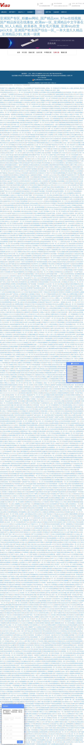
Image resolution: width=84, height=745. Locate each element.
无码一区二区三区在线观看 (25, 209)
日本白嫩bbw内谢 (76, 134)
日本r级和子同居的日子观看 (76, 728)
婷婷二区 (25, 395)
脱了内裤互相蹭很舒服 (66, 288)
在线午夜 (27, 292)
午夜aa (11, 155)
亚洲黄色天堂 (60, 471)
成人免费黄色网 (72, 225)
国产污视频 (56, 229)
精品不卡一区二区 (76, 655)
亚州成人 (76, 219)
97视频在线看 (15, 350)
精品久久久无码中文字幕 (77, 598)
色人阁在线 (26, 270)
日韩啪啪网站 (28, 255)
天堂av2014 (78, 332)
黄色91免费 (12, 475)
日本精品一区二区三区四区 (24, 659)
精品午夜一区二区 (64, 151)
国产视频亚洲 (23, 570)
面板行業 (31, 52)
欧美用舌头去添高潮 (6, 328)
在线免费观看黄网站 (22, 199)
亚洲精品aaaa (47, 607)
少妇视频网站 (70, 193)
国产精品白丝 (51, 506)
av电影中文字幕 (78, 479)
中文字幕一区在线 (44, 151)
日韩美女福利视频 (68, 455)
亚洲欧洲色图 (42, 431)
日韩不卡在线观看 (15, 506)
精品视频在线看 (31, 496)
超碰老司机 (7, 201)
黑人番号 (54, 477)
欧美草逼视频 (7, 673)
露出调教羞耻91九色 (57, 532)
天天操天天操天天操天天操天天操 (70, 247)
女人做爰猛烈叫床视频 (34, 175)
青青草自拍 (7, 124)
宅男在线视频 (5, 288)
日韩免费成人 (45, 379)
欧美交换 (34, 356)
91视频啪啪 (77, 485)
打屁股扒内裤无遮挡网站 (49, 358)
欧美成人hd (23, 542)
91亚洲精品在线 (8, 613)
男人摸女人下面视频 (39, 100)
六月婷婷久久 (56, 607)
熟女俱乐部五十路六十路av (67, 209)
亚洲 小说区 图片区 (43, 429)
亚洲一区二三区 (62, 201)
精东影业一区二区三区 (19, 132)
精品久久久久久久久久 (76, 326)
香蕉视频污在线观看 (65, 687)
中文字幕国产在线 (52, 122)
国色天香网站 (76, 231)
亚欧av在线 (70, 391)
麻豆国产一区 (42, 199)
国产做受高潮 (15, 189)
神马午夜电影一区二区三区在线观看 (67, 155)
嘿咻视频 (61, 429)
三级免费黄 (58, 699)
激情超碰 (3, 128)
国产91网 (56, 439)
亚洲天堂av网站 (44, 613)
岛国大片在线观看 (5, 272)
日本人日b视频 (72, 356)
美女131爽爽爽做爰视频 (71, 161)
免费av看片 (70, 447)
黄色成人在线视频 (32, 245)
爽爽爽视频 (67, 346)
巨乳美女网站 (13, 288)
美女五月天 (28, 558)
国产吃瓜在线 (46, 96)
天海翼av (48, 148)
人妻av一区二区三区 (38, 318)
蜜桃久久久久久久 (47, 298)
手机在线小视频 (42, 641)
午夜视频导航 (76, 350)
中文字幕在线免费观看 (65, 407)
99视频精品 (41, 251)
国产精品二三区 (20, 108)
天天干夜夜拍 (9, 594)
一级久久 (18, 310)
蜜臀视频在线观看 (39, 504)
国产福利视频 (53, 181)
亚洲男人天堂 (79, 717)
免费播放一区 (24, 187)
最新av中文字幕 (42, 635)
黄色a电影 (53, 393)
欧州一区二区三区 (37, 619)
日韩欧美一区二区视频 (41, 320)
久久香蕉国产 (19, 485)
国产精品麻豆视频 (58, 467)
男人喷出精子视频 (71, 173)
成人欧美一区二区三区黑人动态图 (63, 387)
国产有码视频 (25, 399)
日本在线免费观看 (24, 724)
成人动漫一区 (51, 740)
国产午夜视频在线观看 (53, 199)
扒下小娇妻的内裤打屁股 (37, 130)
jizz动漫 (2, 592)
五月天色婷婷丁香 (47, 590)
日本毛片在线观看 (58, 338)
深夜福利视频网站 (43, 342)
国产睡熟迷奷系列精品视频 (36, 134)
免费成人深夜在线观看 (69, 110)
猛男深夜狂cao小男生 (47, 185)
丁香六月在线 (66, 703)
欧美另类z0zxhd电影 (43, 354)
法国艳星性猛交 (9, 219)
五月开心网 (23, 126)
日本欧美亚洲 (27, 441)
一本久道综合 (64, 461)
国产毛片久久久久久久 (15, 693)
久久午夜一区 (68, 471)
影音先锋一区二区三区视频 (24, 421)
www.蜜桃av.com (67, 701)
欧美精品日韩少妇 (52, 304)
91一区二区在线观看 (46, 237)
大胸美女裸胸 (23, 296)
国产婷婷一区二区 (16, 124)
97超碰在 (28, 415)
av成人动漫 (36, 272)
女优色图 (36, 510)
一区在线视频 (6, 245)
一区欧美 (26, 477)
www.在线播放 (48, 94)
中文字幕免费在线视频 (45, 245)
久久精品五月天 (54, 310)
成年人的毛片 (79, 92)
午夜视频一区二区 (52, 520)
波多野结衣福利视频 (47, 467)
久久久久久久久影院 (7, 524)
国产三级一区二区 (58, 231)
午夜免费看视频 (17, 102)
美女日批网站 (37, 590)
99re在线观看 (71, 661)
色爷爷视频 (20, 647)
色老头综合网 (53, 451)
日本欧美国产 (80, 261)
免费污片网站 (74, 165)
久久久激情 (16, 358)
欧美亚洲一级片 (45, 346)
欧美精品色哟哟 (34, 326)
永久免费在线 (42, 494)
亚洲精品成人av (28, 387)
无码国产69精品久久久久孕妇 (58, 502)
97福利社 (44, 530)
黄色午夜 (15, 580)
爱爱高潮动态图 (69, 578)
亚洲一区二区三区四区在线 (74, 146)
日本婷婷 (55, 148)
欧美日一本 (72, 272)
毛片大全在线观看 (78, 286)
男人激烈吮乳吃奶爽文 (66, 138)
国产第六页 (70, 485)
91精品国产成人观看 (71, 290)
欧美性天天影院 (7, 229)
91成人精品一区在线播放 (11, 326)
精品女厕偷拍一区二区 (69, 130)
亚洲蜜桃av (59, 570)
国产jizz (11, 588)
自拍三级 (50, 469)
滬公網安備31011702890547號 (43, 79)
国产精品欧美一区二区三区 (38, 520)
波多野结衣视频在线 (34, 280)
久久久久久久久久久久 (26, 215)
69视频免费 (36, 177)
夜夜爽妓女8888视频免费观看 (26, 298)
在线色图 (2, 415)
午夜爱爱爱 (39, 538)
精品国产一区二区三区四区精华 (49, 98)
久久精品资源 (48, 179)
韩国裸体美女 (20, 312)
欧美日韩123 (4, 413)
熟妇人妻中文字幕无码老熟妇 (44, 409)
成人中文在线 (17, 449)
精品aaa (47, 393)
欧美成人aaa (72, 336)
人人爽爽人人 (12, 151)
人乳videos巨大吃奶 (40, 215)
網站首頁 (4, 12)
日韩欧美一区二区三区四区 (10, 391)
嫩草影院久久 (49, 657)
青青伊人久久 (37, 217)
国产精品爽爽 (69, 318)
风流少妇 (29, 318)
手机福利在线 (45, 621)
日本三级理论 (30, 669)
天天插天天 (42, 326)
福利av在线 (38, 253)
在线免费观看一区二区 (42, 508)
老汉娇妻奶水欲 (22, 417)
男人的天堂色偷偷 (13, 134)
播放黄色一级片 (65, 681)
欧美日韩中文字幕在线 (21, 205)
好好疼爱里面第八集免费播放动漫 (74, 274)
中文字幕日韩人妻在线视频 (61, 544)
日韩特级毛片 (44, 140)
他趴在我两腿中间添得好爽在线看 (21, 675)
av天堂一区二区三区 (44, 330)
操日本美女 (3, 268)
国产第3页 (71, 211)
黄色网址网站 (73, 409)
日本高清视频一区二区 (44, 171)
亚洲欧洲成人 (45, 411)
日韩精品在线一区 (29, 114)
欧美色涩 (66, 427)
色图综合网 (13, 374)
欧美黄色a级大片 (7, 132)
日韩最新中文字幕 (27, 124)
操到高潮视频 (14, 409)
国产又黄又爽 (69, 98)
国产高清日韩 (22, 169)
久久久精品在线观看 (18, 461)
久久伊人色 (52, 352)
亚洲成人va (23, 245)
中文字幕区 (18, 144)
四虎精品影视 (44, 243)
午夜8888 (52, 570)
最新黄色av (36, 221)
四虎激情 (30, 580)
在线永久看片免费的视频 (19, 227)
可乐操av (66, 469)
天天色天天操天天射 (35, 205)
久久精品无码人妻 (78, 253)
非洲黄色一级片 (73, 213)
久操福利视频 (48, 542)
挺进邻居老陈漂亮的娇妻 (12, 542)
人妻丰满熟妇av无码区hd (72, 163)
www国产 (62, 562)
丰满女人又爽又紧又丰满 (8, 312)
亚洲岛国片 (49, 598)
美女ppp (44, 296)
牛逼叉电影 (68, 296)
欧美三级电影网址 (10, 261)
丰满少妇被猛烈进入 (29, 144)
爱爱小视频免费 (66, 619)
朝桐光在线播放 (58, 542)
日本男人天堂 (62, 340)
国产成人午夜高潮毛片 (58, 278)
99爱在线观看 (74, 257)
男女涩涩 (67, 429)
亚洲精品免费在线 (34, 165)
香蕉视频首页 (44, 177)
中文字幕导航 (26, 276)
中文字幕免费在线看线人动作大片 (69, 405)
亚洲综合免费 (10, 679)
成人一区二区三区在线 (14, 469)
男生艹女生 (5, 550)
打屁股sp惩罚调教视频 (14, 584)
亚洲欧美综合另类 (64, 423)
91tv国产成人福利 (18, 302)
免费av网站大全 (38, 124)
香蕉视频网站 (58, 510)
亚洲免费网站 (13, 118)
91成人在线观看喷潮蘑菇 (59, 534)
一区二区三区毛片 (23, 128)
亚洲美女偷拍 (30, 639)
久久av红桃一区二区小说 (52, 284)
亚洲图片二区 (48, 439)
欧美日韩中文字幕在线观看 (73, 467)
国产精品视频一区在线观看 (45, 191)
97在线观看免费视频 (69, 473)
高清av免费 (48, 114)
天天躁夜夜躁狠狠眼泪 (46, 479)
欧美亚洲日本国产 (71, 334)
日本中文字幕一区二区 (33, 157)
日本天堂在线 (76, 169)
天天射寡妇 (74, 633)
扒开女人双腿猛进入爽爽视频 (34, 112)
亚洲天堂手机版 (68, 183)
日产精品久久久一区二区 (36, 524)
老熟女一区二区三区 (33, 132)
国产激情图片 (34, 554)
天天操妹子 (67, 215)
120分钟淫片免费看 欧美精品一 (72, 235)
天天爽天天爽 (55, 687)
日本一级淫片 (75, 358)
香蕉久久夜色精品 (17, 387)
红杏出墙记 (13, 627)
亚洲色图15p (74, 151)
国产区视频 (12, 556)
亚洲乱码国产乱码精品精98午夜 (70, 108)
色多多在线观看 (11, 332)
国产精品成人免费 (63, 504)
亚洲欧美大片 (46, 322)
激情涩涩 (13, 136)
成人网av (62, 318)
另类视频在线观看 (62, 116)
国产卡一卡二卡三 (33, 570)
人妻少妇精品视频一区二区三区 (43, 427)
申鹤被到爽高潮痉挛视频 (24, 439)
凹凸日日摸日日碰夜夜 (35, 116)
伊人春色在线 (30, 679)
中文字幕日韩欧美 (17, 231)
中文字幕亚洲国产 (74, 348)
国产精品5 (43, 308)
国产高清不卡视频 (62, 675)
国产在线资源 (29, 142)
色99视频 (58, 104)
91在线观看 (31, 183)
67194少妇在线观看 (56, 110)
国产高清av (55, 421)
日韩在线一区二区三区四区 (26, 385)
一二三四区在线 (61, 241)
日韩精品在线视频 (43, 282)
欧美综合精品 (74, 709)
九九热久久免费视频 (27, 623)
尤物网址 (44, 217)
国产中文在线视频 (31, 219)
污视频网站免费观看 (51, 340)
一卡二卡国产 (26, 443)
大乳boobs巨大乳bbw (13, 173)
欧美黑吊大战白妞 (69, 132)
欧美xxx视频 (47, 364)
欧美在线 (26, 494)
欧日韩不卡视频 (61, 294)
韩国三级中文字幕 (67, 286)
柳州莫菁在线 (28, 607)
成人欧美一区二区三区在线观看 (49, 159)
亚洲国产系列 (13, 241)
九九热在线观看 (55, 300)
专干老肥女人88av (61, 227)
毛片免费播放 (11, 381)
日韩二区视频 (58, 134)
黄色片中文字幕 (73, 229)
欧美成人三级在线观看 (45, 338)
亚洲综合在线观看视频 (50, 201)
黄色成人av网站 (67, 112)
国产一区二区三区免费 (49, 116)
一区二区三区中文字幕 (11, 138)
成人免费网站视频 (72, 294)
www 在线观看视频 (38, 659)
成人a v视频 (39, 183)
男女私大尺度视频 (50, 203)
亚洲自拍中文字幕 (32, 167)
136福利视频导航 (25, 413)
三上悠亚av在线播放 (44, 675)
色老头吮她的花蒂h (69, 715)
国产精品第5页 (73, 518)
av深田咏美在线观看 (36, 451)
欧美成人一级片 (69, 556)
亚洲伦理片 (62, 126)
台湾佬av (41, 730)
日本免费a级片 (8, 451)
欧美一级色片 (79, 588)
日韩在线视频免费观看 (10, 621)
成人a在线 (80, 159)
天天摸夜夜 (66, 358)
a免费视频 (28, 467)
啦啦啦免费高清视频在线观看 (8, 385)
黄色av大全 (63, 734)
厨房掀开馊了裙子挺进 (68, 496)
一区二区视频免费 (72, 314)
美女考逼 (62, 98)
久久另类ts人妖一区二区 (23, 340)
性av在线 (3, 290)
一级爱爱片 (58, 554)
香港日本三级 (57, 286)
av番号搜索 (49, 274)
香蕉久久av (66, 554)
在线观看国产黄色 (72, 280)
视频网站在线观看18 (20, 157)
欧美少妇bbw (45, 558)
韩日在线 (7, 350)
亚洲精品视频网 (13, 346)
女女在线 (44, 316)
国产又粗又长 (36, 467)
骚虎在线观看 (59, 395)
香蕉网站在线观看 (49, 239)
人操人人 (35, 278)
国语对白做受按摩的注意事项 (53, 130)
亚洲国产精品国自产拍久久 (72, 419)
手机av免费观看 (41, 720)
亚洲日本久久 (24, 314)
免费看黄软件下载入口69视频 (28, 431)
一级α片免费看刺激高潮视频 (62, 124)
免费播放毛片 (18, 427)
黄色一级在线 (58, 715)
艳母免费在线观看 (30, 136)
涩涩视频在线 (58, 272)
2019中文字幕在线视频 (26, 350)
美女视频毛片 (47, 663)
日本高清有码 (54, 429)
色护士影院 (40, 576)
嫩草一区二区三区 (7, 193)
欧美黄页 (16, 532)
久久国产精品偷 (46, 514)
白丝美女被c (72, 116)
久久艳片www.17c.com (69, 611)
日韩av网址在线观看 (34, 602)
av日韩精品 (76, 237)
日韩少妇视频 (10, 207)
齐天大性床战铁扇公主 (55, 693)
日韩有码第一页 (74, 506)
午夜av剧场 (60, 203)
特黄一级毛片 (69, 312)
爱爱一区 (29, 177)
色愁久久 (38, 298)
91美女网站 (49, 463)
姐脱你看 (50, 316)
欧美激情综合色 (26, 266)
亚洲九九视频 (51, 215)
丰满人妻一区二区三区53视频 (26, 197)
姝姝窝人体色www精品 (32, 203)
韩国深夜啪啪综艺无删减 (65, 366)
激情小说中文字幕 (28, 153)
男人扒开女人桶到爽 (44, 314)
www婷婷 (65, 272)
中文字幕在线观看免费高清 (71, 570)
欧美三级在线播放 (74, 320)
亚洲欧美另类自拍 (62, 276)
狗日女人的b (55, 562)
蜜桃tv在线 (36, 257)
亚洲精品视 (73, 536)
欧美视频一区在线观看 (52, 153)
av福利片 (21, 389)
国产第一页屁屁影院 (67, 524)
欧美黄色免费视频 (54, 498)
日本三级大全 (39, 94)
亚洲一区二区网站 (72, 241)
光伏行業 (39, 52)
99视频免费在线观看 (7, 336)
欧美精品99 (31, 227)
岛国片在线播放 (51, 494)
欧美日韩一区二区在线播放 (54, 455)
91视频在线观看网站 (34, 683)
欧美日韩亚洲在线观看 (67, 171)
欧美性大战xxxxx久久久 (32, 613)
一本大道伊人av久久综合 (49, 175)
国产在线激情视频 (51, 268)
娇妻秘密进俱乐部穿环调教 (36, 542)
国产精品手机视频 (39, 550)
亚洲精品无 (67, 338)
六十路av (54, 514)
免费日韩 (29, 405)
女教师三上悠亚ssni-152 (29, 687)
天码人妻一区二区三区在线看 (49, 157)
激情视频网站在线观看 (30, 459)
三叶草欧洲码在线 (35, 724)
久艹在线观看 (10, 94)
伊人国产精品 (26, 140)
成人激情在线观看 (73, 201)
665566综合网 (68, 219)
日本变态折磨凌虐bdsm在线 (66, 342)
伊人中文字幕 (76, 520)
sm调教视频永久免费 (6, 465)
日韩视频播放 (64, 229)
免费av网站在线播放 (31, 713)
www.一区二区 (61, 711)
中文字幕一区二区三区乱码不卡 (67, 144)
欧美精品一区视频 (24, 536)
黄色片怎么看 (14, 526)
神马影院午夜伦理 (12, 570)
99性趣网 (43, 639)
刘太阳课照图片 (26, 449)
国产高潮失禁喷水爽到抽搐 (62, 552)
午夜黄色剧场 (57, 112)
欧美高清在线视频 (63, 362)
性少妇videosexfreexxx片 (52, 207)
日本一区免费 (30, 148)
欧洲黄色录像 (69, 403)
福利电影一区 (34, 693)
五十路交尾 (22, 138)
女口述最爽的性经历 (73, 453)
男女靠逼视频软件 (78, 411)
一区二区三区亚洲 (40, 475)
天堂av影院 (50, 540)
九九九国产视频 (48, 112)
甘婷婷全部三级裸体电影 (61, 546)
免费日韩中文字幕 (26, 185)
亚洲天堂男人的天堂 (40, 518)
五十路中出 (42, 625)
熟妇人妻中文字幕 (43, 189)
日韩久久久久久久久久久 (32, 108)
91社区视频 (42, 92)
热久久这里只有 (62, 451)
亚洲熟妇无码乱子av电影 (60, 568)
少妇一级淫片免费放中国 (57, 403)
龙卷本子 (80, 625)
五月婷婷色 (66, 308)
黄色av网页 (43, 257)
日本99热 (45, 572)
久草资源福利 (25, 173)
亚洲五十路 (63, 118)
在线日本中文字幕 (54, 508)
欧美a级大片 (46, 615)
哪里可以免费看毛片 (54, 681)
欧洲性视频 (80, 334)
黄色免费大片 (42, 169)
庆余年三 (11, 278)
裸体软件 (70, 502)
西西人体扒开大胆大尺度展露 (50, 138)
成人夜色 (16, 566)
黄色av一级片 (14, 641)
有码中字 (40, 179)
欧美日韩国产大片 (43, 102)
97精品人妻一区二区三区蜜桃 (52, 695)
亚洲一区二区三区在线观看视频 (53, 161)
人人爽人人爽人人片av (67, 330)
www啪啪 (16, 243)
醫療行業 (65, 52)
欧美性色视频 (73, 106)
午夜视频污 (54, 126)
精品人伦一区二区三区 (76, 282)
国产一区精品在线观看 (35, 489)
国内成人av (32, 657)
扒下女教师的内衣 (29, 96)
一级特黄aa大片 (25, 479)
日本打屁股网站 (33, 625)
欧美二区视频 (72, 205)
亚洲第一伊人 (10, 140)
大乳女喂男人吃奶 (73, 136)
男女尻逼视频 (46, 163)
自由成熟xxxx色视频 (72, 572)
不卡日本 (63, 663)
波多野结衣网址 (12, 169)
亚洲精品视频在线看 (7, 500)
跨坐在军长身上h (70, 94)
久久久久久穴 (20, 534)
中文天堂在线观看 (48, 489)
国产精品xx (20, 558)
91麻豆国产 (15, 229)
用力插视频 (35, 92)
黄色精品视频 (11, 435)
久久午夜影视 (45, 502)
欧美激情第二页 (69, 92)
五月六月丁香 (23, 134)
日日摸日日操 (65, 257)
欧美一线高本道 (41, 136)
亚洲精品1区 (52, 132)
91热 (58, 259)
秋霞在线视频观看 (64, 197)
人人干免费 (59, 558)
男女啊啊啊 (65, 580)
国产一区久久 (60, 219)
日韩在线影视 (4, 92)
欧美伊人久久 (13, 92)
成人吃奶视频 (22, 445)
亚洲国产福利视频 (31, 169)
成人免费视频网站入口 (55, 140)
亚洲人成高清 (51, 296)
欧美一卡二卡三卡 (66, 350)
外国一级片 (74, 385)
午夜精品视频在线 (77, 266)
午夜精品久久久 (62, 689)
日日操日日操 (22, 288)
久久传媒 (42, 463)
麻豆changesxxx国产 (61, 225)
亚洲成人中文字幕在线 (18, 104)
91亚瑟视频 (61, 520)
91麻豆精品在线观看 (6, 255)
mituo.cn (53, 83)
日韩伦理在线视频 (65, 421)
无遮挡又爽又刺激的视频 (21, 155)
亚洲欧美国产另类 (18, 255)
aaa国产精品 (48, 407)
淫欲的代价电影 (61, 261)
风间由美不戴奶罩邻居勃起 (67, 221)
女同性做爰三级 (12, 657)
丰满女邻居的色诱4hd (71, 613)
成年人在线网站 (49, 134)
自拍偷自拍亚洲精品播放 (68, 639)
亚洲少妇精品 (67, 647)
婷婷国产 (24, 167)
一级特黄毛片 (36, 558)
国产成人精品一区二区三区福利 (13, 625)
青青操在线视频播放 (6, 358)
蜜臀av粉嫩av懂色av (27, 433)
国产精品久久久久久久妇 (17, 213)
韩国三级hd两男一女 (68, 465)
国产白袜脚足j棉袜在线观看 (17, 550)
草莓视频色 (28, 374)
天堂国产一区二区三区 (40, 122)
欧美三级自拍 (67, 487)
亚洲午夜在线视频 (69, 239)
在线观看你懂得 (12, 197)
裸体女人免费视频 (11, 376)
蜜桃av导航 (25, 600)
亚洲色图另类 (23, 282)
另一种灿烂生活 (58, 443)
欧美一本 (34, 675)
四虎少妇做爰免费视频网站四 (55, 92)
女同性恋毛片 (15, 215)
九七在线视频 (79, 171)
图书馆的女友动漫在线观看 (70, 120)
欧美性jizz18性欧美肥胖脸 (55, 627)
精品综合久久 (35, 479)
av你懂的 (60, 584)
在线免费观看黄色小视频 (60, 409)
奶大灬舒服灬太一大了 (9, 467)
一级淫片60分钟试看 (68, 526)
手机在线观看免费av (32, 425)
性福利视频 (43, 223)
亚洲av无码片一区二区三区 (14, 153)
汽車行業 (57, 52)
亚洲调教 (50, 223)
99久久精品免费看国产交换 (30, 492)
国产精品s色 (40, 334)
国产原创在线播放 (20, 161)
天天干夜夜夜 (64, 106)
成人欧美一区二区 (71, 302)
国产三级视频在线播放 (63, 459)
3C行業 (23, 52)
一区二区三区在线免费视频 (68, 300)
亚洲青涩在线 (20, 556)
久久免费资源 (11, 370)
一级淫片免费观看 (23, 165)
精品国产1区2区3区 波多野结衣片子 (58, 217)
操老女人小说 (9, 221)
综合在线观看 (35, 536)
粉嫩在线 (22, 233)
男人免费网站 (36, 617)
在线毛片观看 (78, 98)
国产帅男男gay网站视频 (49, 276)
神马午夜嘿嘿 (49, 730)
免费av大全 (43, 312)
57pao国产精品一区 (52, 213)
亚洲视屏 (25, 625)
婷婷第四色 (75, 487)
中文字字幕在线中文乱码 (37, 128)
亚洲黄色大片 (62, 189)
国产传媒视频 (53, 102)
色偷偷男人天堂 (26, 310)
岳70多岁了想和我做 (69, 443)
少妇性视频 (23, 257)
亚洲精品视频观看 (20, 219)
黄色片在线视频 (40, 227)
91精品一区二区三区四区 (59, 280)
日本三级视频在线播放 (21, 379)
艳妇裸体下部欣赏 (42, 348)
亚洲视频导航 (67, 693)
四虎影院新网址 (23, 576)
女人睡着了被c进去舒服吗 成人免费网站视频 (48, 701)
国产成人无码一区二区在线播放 (33, 383)
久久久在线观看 (11, 235)
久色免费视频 (59, 239)
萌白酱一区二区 (39, 586)
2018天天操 (11, 340)
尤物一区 (18, 368)
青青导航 (38, 705)
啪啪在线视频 (20, 203)
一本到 (45, 584)
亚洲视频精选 (31, 722)
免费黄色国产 (61, 334)
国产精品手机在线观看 (77, 310)
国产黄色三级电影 (62, 100)
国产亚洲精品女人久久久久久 (8, 453)
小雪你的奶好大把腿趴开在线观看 (50, 108)
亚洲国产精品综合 (52, 144)
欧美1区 (42, 274)
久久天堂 (54, 362)
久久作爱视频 (48, 247)
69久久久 (79, 443)
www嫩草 (39, 322)
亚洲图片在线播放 (27, 584)
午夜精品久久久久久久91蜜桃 (11, 314)
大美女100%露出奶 (12, 389)
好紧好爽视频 (69, 270)
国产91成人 (5, 116)
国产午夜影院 (33, 562)
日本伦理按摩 (29, 645)
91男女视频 (75, 740)
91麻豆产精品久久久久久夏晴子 (13, 441)
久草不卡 (81, 617)
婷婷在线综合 (71, 261)
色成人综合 (29, 510)
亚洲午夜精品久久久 (26, 532)
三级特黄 (19, 274)
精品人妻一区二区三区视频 (43, 717)
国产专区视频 (45, 211)
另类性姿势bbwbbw (12, 128)
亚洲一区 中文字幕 (18, 498)
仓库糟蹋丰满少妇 (62, 625)
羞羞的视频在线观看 (71, 179)
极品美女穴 (55, 655)
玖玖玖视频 (8, 231)
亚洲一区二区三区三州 (52, 193)
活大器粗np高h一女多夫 (12, 257)
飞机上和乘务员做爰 (18, 354)
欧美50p (41, 167)
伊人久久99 (36, 159)
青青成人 (16, 294)
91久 (17, 98)
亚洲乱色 (54, 360)
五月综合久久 (47, 360)
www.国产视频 (38, 526)
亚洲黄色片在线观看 (65, 292)
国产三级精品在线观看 (43, 437)
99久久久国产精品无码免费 (29, 171)
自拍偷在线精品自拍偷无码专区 (48, 574)
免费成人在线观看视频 (26, 259)
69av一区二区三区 (15, 687)
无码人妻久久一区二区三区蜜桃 (50, 413)
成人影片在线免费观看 (57, 163)
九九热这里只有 (22, 239)
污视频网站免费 (21, 177)
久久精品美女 (26, 102)
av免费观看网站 (66, 463)
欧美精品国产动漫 (28, 163)
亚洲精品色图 (55, 663)
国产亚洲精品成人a (24, 564)
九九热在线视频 (51, 459)
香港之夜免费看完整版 (57, 187)
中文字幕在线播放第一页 (36, 364)
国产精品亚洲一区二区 (75, 461)
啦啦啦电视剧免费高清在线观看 (58, 336)
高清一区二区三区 (63, 732)
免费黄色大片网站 (63, 320)
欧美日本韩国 (33, 199)
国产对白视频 (10, 366)
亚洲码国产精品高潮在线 (34, 288)
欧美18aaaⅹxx (19, 94)
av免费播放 (76, 207)
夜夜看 (80, 397)
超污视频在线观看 (39, 142)
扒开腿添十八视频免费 (51, 249)
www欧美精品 (60, 512)
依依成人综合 (8, 227)
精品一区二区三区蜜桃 (52, 209)
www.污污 (39, 96)
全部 (17, 52)
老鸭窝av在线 (40, 114)
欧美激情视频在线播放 (14, 399)
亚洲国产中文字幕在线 (57, 346)
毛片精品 (56, 489)
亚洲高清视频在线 (74, 284)
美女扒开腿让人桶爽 (44, 376)
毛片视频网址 (4, 576)
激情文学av (17, 637)
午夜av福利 (12, 130)
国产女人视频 (31, 328)
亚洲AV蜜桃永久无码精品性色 (19, 175)
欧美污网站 (44, 391)
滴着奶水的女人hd (51, 100)
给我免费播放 (47, 477)
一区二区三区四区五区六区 (33, 104)
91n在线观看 (73, 185)
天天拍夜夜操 (74, 389)
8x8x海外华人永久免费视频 (39, 264)
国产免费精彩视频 (33, 98)
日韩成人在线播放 (48, 344)
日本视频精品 (35, 140)
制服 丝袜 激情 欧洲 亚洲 (18, 405)
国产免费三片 (27, 403)
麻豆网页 (48, 126)
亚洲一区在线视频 (19, 401)
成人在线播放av (63, 148)
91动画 (2, 114)
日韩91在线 (36, 241)
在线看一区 (73, 393)
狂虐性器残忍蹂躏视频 (30, 302)
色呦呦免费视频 (5, 284)
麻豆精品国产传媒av (76, 707)
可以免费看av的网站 (67, 207)
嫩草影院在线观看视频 (64, 102)
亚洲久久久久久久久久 (11, 592)
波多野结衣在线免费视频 (7, 161)
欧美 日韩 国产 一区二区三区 (59, 564)
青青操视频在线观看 (11, 165)
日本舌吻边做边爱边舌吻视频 (35, 372)
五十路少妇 (8, 615)
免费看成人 (77, 447)
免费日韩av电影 (39, 407)
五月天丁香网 (33, 494)
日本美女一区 (48, 118)
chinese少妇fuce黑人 (55, 282)
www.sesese (72, 153)
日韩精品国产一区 (27, 457)
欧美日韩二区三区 (74, 427)
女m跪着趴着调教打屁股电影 (72, 395)
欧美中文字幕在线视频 (57, 322)
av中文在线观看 (75, 197)
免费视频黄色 (58, 120)
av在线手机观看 (44, 570)
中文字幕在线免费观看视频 (11, 122)
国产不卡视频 (18, 423)
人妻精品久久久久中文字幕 (27, 409)
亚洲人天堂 (17, 364)
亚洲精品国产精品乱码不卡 (72, 255)
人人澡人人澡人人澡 (50, 334)
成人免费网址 (10, 683)
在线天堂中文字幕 (7, 631)
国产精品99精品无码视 (34, 296)
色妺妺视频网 (80, 498)
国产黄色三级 (53, 189)
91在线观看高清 (8, 635)
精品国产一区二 (42, 229)
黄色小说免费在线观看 (52, 423)
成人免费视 (18, 251)
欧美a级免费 (9, 415)
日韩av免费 (28, 588)
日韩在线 (40, 477)
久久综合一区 (15, 338)
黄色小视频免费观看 (40, 213)
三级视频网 (72, 259)
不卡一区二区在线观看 (57, 578)
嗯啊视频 (31, 475)
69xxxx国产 (9, 294)
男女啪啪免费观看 (69, 584)
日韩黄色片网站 (11, 199)
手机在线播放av (37, 584)
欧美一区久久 (62, 713)
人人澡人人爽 (61, 233)
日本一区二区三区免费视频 (36, 249)
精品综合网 (15, 259)
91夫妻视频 (30, 294)
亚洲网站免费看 (44, 498)
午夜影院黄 (17, 483)
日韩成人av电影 (36, 530)
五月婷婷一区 (36, 211)
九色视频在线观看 (30, 598)
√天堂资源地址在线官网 (71, 417)
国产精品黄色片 (79, 189)
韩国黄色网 (66, 633)
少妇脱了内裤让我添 (12, 282)
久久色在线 (12, 203)
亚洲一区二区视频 (12, 308)
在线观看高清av (49, 124)
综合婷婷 (53, 675)
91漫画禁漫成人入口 (58, 399)
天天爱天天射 (71, 522)
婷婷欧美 (17, 413)
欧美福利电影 (36, 223)
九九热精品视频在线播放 (54, 308)
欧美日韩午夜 (25, 637)
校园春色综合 (20, 381)
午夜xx (80, 106)
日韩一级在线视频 (65, 364)
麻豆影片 (34, 102)
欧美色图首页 (6, 558)
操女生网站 (34, 330)
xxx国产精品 (46, 187)
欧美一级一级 (42, 415)
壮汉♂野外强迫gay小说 (75, 582)
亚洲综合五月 (44, 485)
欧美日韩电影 (18, 492)
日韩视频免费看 (54, 379)
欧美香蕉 (6, 475)
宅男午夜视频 (20, 645)
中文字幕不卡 (52, 259)
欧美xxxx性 (34, 453)
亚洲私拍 (36, 580)
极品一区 (67, 722)
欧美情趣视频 (58, 223)
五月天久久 (67, 231)
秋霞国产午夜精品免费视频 (65, 645)
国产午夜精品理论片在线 (60, 673)
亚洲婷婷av (64, 631)
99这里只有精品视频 (75, 441)
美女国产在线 (48, 387)
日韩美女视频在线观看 (22, 130)
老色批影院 (68, 253)
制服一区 (71, 276)
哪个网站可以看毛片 (31, 641)
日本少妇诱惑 (52, 391)
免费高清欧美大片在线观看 (58, 314)
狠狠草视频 (13, 146)
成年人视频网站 (16, 504)
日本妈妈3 (60, 132)
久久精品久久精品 (67, 114)
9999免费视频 (4, 195)
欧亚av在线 (34, 266)
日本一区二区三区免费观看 (50, 405)
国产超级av (12, 264)
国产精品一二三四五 (69, 140)
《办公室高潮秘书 (21, 300)
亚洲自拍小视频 (37, 607)
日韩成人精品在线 (38, 685)
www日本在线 (43, 681)
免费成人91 (78, 276)
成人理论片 (39, 496)
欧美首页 (67, 354)
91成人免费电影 (23, 326)
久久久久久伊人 (5, 276)
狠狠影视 (28, 534)
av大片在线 (29, 643)
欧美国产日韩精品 (57, 726)
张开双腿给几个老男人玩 (33, 138)
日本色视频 (27, 356)
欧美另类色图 (72, 631)
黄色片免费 (64, 669)
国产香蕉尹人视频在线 (19, 360)
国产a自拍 (48, 362)
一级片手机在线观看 (73, 435)
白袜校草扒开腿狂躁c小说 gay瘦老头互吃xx (66, 609)
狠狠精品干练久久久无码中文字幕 (27, 376)
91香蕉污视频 (37, 185)
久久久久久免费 (21, 633)
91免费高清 (51, 554)
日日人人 (22, 641)
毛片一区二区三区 (69, 530)
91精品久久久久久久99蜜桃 (20, 342)
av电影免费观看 (18, 159)
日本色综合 (5, 510)
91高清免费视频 (62, 268)
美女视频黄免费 (64, 251)
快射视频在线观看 (64, 707)
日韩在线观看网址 (76, 643)
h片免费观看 (25, 552)
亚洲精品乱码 (61, 641)
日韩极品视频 (31, 334)
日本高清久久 (47, 528)
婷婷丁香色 (3, 381)
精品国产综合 (27, 481)
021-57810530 (58, 3)
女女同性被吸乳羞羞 (45, 278)
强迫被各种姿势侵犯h (8, 494)
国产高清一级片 (11, 534)
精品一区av (77, 550)
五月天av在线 (8, 316)
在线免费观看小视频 (29, 423)
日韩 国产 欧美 (45, 705)
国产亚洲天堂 (15, 181)
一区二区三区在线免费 (24, 92)
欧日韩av (58, 445)
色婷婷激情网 (31, 566)
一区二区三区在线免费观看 (53, 433)
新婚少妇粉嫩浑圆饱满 (24, 617)
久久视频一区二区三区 (67, 508)
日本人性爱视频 (61, 572)
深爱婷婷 (56, 106)
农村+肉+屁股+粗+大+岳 (62, 536)
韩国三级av (31, 253)
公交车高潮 (68, 181)
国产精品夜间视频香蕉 (18, 272)
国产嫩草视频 (68, 596)
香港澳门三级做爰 (7, 492)
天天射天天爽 (56, 550)
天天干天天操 (15, 201)
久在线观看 (19, 494)
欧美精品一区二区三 (38, 439)
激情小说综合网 (7, 304)
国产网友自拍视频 (22, 475)
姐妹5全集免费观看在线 (7, 148)
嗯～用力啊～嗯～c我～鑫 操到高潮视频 (33, 207)
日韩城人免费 (8, 520)
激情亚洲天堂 (33, 173)
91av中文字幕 (79, 726)
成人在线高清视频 (56, 96)
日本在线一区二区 (29, 94)
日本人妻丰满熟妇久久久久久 (71, 96)
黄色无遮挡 (33, 179)
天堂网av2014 (37, 316)
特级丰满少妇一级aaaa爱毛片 (23, 278)
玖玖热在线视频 (76, 142)
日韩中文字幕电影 (28, 231)
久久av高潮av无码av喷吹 (20, 524)
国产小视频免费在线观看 (7, 100)
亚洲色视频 (78, 679)
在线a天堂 (21, 621)
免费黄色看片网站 (46, 655)
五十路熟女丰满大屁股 (46, 120)
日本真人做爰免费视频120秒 (48, 645)
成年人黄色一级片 (57, 617)
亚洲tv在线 (37, 502)
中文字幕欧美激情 (25, 578)
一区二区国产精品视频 (75, 564)
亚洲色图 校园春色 (8, 582)
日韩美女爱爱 (11, 659)
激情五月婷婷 (18, 572)
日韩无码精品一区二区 (42, 195)
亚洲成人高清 (20, 136)
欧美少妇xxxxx (49, 546)
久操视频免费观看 (75, 308)
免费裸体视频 (69, 586)
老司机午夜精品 (58, 344)
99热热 (7, 114)
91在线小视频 (16, 596)
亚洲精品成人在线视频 (44, 629)
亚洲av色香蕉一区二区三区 (14, 395)
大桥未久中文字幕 (65, 310)
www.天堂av (11, 268)
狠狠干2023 (29, 550)
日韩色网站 (14, 562)
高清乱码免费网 (26, 368)
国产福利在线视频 (36, 276)
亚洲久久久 (32, 707)
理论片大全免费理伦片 (21, 540)
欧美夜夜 (42, 552)
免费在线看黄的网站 (32, 401)
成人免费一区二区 (50, 128)
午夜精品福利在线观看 (22, 370)
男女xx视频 (61, 175)
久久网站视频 (36, 362)
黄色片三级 (33, 429)
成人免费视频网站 (78, 431)
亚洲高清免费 (29, 213)
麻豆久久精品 (60, 128)
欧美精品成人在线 (72, 118)
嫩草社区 (13, 530)
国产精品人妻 (29, 631)
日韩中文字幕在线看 (24, 453)
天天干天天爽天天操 (15, 171)
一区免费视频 (15, 685)
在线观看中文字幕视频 (12, 568)
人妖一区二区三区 (41, 144)
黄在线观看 (23, 508)
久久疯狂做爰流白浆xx (55, 473)
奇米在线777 (76, 338)
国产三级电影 (24, 229)
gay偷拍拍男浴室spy (31, 306)
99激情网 (29, 161)
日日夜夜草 (59, 352)
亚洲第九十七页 (64, 379)
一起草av (2, 94)
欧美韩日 (56, 407)
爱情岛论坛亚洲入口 (19, 112)
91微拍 (66, 284)
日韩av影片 (52, 354)
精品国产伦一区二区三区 (36, 395)
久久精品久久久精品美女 (16, 195)
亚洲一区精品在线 (45, 292)
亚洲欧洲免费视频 (45, 280)
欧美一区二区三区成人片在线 (46, 219)
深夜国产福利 (70, 711)
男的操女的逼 (8, 266)
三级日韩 (37, 274)
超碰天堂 (56, 665)
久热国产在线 (13, 298)
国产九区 (18, 207)
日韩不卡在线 (25, 110)
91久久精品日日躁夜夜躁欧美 (11, 320)
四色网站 (13, 284)
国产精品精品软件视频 (64, 169)
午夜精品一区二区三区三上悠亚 (48, 332)
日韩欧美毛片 (16, 266)
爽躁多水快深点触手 (64, 360)
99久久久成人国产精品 (41, 352)
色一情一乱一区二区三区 (72, 187)
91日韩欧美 (31, 717)
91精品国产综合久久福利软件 (74, 126)
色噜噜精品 (31, 118)
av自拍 (42, 362)
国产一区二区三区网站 (44, 562)
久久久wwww (49, 609)
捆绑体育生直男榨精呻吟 (25, 241)
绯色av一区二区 (65, 370)
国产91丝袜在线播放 (68, 590)
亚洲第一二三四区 (58, 274)
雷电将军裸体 (16, 185)
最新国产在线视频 (56, 385)
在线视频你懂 (34, 574)
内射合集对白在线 (26, 211)
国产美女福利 (42, 459)
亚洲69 (62, 479)
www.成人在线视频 (7, 157)
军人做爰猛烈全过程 (39, 374)
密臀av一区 (52, 572)
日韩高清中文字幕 (22, 249)
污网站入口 (7, 383)
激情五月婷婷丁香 (32, 336)
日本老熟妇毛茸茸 (40, 304)
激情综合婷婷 (54, 707)
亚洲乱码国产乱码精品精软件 (43, 231)
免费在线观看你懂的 (58, 245)
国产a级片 (34, 415)
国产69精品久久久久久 (56, 183)
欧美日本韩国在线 (42, 356)
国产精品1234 (6, 560)
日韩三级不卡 (33, 342)
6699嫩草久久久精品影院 (65, 477)
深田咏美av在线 (69, 683)
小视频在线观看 (14, 578)
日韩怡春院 (3, 570)
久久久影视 (8, 102)
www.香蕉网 (30, 360)
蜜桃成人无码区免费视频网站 (32, 225)
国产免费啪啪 (80, 703)
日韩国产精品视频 (9, 217)
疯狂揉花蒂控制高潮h (26, 122)
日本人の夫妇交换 (71, 449)
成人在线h (49, 475)
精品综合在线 (49, 552)
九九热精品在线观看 (41, 627)
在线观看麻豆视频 (10, 292)
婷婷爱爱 (16, 336)
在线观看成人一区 (40, 148)
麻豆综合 (27, 663)
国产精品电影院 (50, 227)
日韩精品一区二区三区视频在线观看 (27, 151)
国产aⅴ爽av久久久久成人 (64, 494)
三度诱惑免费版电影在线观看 (68, 159)
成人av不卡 (26, 429)
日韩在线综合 (77, 494)
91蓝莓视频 (61, 181)
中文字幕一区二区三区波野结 (58, 211)
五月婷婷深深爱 (74, 177)
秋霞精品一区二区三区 (23, 332)
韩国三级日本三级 (76, 354)
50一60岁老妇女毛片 (13, 187)
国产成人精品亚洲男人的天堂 (54, 592)
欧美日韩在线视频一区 (51, 251)
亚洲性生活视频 (43, 266)
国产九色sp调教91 (43, 110)
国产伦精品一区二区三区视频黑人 (65, 425)
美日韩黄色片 (13, 239)
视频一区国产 (48, 286)
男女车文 (80, 685)
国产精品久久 (70, 278)
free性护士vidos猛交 (45, 399)
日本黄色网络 (20, 467)
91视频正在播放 (34, 540)
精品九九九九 (36, 391)
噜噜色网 (31, 155)
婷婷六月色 (26, 471)
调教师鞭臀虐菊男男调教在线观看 (69, 122)
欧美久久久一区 (9, 437)
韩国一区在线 (72, 594)
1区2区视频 (28, 193)
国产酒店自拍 (13, 362)
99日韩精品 (27, 485)
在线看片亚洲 (49, 167)
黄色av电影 (5, 146)
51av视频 (56, 479)
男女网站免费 (23, 580)
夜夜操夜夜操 (69, 411)
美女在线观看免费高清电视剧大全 (31, 582)
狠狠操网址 (67, 627)
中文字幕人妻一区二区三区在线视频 (25, 437)
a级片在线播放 (6, 342)
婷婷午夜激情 (32, 126)
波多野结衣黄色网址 (13, 508)
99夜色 (28, 120)
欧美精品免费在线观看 (19, 328)
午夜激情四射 (64, 259)
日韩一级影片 (54, 151)
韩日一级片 (76, 138)
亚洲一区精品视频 (77, 102)
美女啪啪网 (32, 576)
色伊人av (37, 544)
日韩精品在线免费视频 (16, 459)
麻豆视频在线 (39, 118)
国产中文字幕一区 (45, 653)
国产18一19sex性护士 (69, 223)
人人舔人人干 (39, 247)
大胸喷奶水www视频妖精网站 (62, 167)
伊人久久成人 (45, 683)
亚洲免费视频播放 (22, 284)
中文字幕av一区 (57, 114)
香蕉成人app (6, 181)
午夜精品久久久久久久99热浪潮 (24, 352)
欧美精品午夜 (16, 110)
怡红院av (13, 558)
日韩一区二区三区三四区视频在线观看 (60, 266)
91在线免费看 (44, 165)
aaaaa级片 (69, 574)
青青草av (77, 532)
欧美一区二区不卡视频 (53, 257)
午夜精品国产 (73, 685)
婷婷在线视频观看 (58, 237)
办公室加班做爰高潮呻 (7, 205)
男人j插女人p (15, 233)
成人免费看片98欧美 (48, 225)
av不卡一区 (24, 364)
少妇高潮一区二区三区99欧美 (40, 310)
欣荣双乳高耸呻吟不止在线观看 (67, 157)
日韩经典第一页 (22, 118)
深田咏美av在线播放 (16, 429)
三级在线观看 (72, 243)
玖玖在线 (33, 191)
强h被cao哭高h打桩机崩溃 (75, 451)
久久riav (11, 413)
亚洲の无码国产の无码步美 (42, 385)
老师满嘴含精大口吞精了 (35, 500)
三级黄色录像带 (76, 167)
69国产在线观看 (78, 270)
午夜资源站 (60, 556)
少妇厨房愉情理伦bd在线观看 (74, 641)
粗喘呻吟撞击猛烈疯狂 (23, 191)
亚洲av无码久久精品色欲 (29, 251)
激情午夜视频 (72, 489)
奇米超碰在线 (32, 239)
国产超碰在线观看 (58, 94)
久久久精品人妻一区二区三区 (40, 441)
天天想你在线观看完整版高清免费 (29, 243)
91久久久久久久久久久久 (36, 201)
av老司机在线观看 (14, 433)
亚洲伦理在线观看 (25, 358)
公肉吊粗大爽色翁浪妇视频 (58, 615)
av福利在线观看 (30, 233)
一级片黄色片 (28, 159)
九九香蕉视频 (14, 564)
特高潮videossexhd (22, 183)
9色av (5, 134)
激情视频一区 (68, 237)
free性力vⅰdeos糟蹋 (29, 322)
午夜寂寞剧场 (24, 98)
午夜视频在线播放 (22, 146)
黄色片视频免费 (73, 148)
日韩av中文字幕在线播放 (65, 324)
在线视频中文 (11, 183)
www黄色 (65, 685)
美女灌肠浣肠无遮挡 (8, 669)
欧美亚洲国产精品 (33, 300)
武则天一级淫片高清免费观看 (23, 100)
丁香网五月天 (19, 356)
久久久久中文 (53, 320)
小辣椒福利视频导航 (15, 324)
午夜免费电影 (24, 201)
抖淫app (27, 461)
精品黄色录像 (18, 237)
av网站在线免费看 (41, 197)
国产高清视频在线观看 (40, 261)
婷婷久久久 (34, 673)
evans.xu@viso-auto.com (61, 6)
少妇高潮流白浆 (36, 358)
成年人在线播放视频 (53, 461)
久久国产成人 (61, 538)
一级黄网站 (13, 114)
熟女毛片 (80, 437)
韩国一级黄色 (8, 259)
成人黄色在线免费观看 (57, 255)
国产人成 (63, 193)
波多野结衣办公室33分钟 (17, 142)
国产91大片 (27, 522)
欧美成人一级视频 (59, 302)
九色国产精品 (53, 155)
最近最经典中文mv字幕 (53, 639)
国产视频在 (3, 173)
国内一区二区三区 (7, 243)
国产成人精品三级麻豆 (38, 449)
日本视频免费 (39, 235)
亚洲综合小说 (4, 372)
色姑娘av (15, 411)
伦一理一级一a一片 (27, 518)
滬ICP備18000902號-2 (56, 73)
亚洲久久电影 (34, 469)
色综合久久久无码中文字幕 (22, 179)
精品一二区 (40, 239)
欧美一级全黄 (52, 635)
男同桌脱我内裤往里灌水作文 (17, 528)
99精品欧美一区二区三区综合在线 (13, 96)
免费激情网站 (9, 179)
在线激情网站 (68, 500)
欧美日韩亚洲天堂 (38, 161)
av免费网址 (61, 304)
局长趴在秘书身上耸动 (26, 286)
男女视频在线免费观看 (40, 447)
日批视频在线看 (48, 637)
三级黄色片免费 (38, 387)
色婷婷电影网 (75, 423)
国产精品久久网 (64, 389)
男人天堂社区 (64, 153)
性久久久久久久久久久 (61, 185)
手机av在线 (78, 391)
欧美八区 (70, 268)
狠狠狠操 (24, 720)
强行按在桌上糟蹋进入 (39, 268)
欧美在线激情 (41, 592)
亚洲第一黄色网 (46, 582)
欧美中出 (6, 211)
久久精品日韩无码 (34, 379)
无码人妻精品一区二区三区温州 (71, 433)
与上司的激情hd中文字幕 (69, 104)
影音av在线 (55, 364)
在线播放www (26, 465)
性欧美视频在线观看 (15, 372)
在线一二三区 (38, 344)
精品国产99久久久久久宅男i (8, 191)
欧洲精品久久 (34, 110)
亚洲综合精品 (19, 322)
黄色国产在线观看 (68, 717)
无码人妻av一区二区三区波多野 (59, 441)
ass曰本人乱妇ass (36, 663)
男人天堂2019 (8, 185)
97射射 (21, 308)
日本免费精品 (35, 120)
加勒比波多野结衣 (62, 728)
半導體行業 (48, 52)
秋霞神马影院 (47, 649)
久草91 (17, 447)
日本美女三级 (66, 695)
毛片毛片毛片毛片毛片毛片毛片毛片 (57, 136)
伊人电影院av (17, 651)
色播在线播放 (71, 249)
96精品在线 (63, 356)
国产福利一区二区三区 (25, 619)
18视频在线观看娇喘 (63, 393)
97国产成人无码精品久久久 (67, 588)
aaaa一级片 (67, 142)
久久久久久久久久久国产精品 (49, 205)
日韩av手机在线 (5, 600)
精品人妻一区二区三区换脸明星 (75, 304)
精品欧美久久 (37, 643)
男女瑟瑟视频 (71, 332)
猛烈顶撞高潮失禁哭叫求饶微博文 (58, 368)
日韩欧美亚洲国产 (16, 481)
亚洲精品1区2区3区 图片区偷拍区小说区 (54, 522)
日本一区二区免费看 (18, 502)
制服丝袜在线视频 (11, 445)
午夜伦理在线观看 (63, 177)
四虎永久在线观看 (15, 419)
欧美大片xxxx (39, 419)
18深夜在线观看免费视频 (48, 661)
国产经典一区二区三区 (41, 155)
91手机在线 (35, 403)
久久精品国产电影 (10, 98)
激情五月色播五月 (10, 407)
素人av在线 (67, 742)
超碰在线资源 (35, 465)
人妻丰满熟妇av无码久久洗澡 (32, 514)
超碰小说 (24, 253)
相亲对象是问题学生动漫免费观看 (65, 374)
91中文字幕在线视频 (62, 635)
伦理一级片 (14, 348)
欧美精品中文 (56, 171)
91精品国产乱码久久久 (37, 340)
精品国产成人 (60, 296)
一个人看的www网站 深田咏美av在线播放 (41, 106)
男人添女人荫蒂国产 (67, 550)
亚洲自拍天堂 (44, 132)
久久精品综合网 (50, 374)
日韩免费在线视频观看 (70, 566)
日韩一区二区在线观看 (26, 590)
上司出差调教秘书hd (60, 306)
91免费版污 (3, 370)
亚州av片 (42, 203)
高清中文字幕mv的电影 (50, 611)
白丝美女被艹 (8, 387)
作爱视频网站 (23, 681)
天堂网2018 (18, 140)
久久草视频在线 (25, 189)
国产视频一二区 (39, 286)
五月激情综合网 (36, 413)
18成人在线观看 (37, 532)
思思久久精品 (38, 360)
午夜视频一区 (34, 399)
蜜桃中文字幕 (26, 237)
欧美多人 (19, 530)
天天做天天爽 (29, 556)
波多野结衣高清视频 (42, 566)
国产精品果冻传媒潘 (77, 413)
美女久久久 (10, 425)
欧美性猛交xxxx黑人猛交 (12, 286)
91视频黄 (66, 560)
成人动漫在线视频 (77, 112)
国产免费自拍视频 (70, 128)
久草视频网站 (35, 237)
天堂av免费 (25, 574)
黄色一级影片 (34, 332)
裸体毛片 (46, 183)
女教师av (79, 631)
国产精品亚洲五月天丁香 (72, 175)
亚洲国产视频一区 (29, 195)
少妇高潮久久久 (23, 562)
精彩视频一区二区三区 (39, 560)
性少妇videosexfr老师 (39, 193)
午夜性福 (77, 183)
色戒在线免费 (75, 695)
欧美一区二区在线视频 (18, 120)
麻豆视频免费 (58, 481)
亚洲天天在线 (41, 126)
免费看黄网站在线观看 (26, 447)
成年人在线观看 (43, 181)
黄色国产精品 (38, 649)
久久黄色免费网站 (54, 356)
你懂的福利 (20, 114)
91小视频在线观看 (35, 667)
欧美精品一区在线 (71, 600)
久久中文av (5, 213)
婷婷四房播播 (6, 106)
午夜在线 (18, 582)
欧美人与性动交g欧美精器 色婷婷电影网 (52, 290)
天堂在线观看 (60, 215)
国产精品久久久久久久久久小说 (31, 290)
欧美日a (23, 372)
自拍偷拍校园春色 (17, 615)
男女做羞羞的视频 (71, 233)
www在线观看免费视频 (46, 665)
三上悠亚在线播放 (52, 324)
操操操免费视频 (74, 251)
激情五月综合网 (69, 679)
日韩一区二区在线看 (58, 179)
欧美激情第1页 (70, 401)
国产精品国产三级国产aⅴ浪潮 (55, 417)
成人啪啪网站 (28, 653)
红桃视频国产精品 (19, 193)
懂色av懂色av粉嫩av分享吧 (14, 163)
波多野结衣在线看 (46, 146)
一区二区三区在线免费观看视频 (19, 116)
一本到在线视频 (28, 703)
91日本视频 (37, 350)
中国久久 (80, 356)
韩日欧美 (21, 546)
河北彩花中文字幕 (5, 104)
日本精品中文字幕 (29, 304)
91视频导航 (23, 294)
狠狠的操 (69, 534)
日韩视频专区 (17, 167)
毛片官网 (8, 110)
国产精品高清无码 (44, 300)
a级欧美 (49, 229)
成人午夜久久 (79, 715)
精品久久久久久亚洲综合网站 (54, 142)
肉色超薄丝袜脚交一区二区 (61, 191)
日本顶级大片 (10, 663)
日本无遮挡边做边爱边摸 (72, 322)
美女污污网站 (57, 590)
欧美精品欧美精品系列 (25, 393)
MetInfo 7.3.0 (39, 83)
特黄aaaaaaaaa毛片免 (20, 247)
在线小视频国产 (29, 627)
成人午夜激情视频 (49, 471)
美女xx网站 (66, 134)
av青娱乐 (15, 520)
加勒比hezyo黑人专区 (48, 104)
